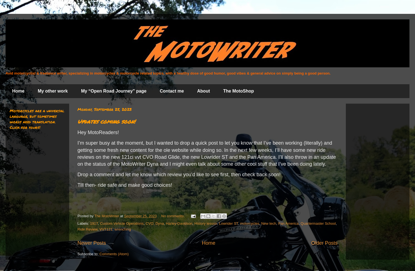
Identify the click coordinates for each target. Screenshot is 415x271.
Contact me (172, 91)
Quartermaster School (318, 223)
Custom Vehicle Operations (122, 223)
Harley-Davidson (179, 223)
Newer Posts (91, 243)
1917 (94, 223)
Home (18, 91)
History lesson (205, 223)
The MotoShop (238, 91)
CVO (149, 223)
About (203, 91)
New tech (268, 223)
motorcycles (249, 223)
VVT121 (106, 229)
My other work (53, 91)
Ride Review (87, 229)
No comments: (173, 216)
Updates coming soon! (106, 121)
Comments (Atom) (114, 254)
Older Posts (324, 243)
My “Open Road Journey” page (113, 91)
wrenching (123, 229)
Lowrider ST (228, 223)
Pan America (288, 223)
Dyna (159, 223)
